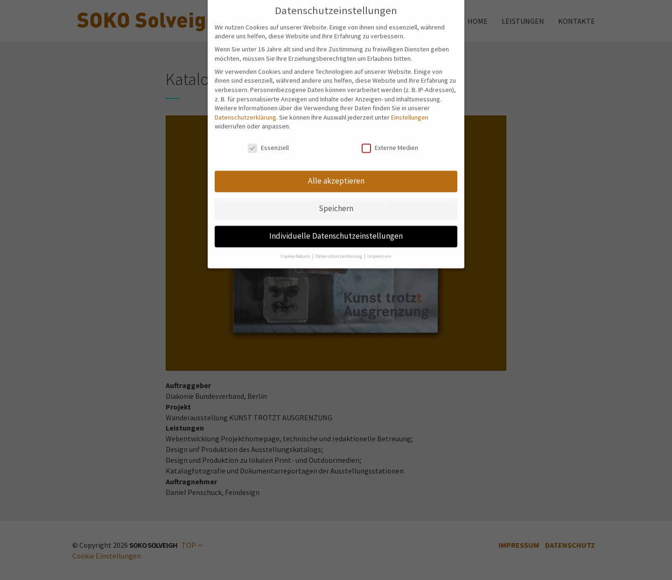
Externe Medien (390, 142)
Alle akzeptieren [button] (336, 175)
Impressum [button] (379, 251)
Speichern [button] (336, 203)
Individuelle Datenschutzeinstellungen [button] (336, 230)
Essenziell (268, 142)
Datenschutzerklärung (245, 111)
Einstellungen (409, 111)
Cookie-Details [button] (296, 251)
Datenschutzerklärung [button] (339, 251)
